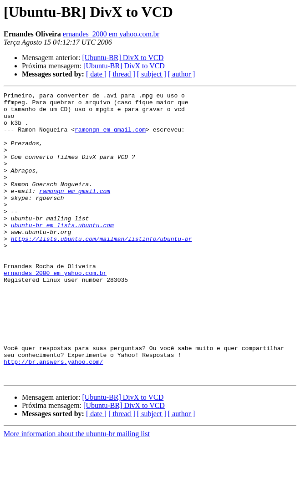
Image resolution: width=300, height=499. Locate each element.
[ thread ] (121, 74)
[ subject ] (151, 74)
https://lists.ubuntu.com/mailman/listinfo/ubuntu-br (101, 269)
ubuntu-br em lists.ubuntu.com (62, 252)
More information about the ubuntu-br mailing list (77, 491)
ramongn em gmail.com (110, 137)
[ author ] (181, 74)
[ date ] (96, 74)
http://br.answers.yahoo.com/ (53, 416)
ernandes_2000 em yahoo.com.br (111, 34)
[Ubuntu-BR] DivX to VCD (122, 57)
